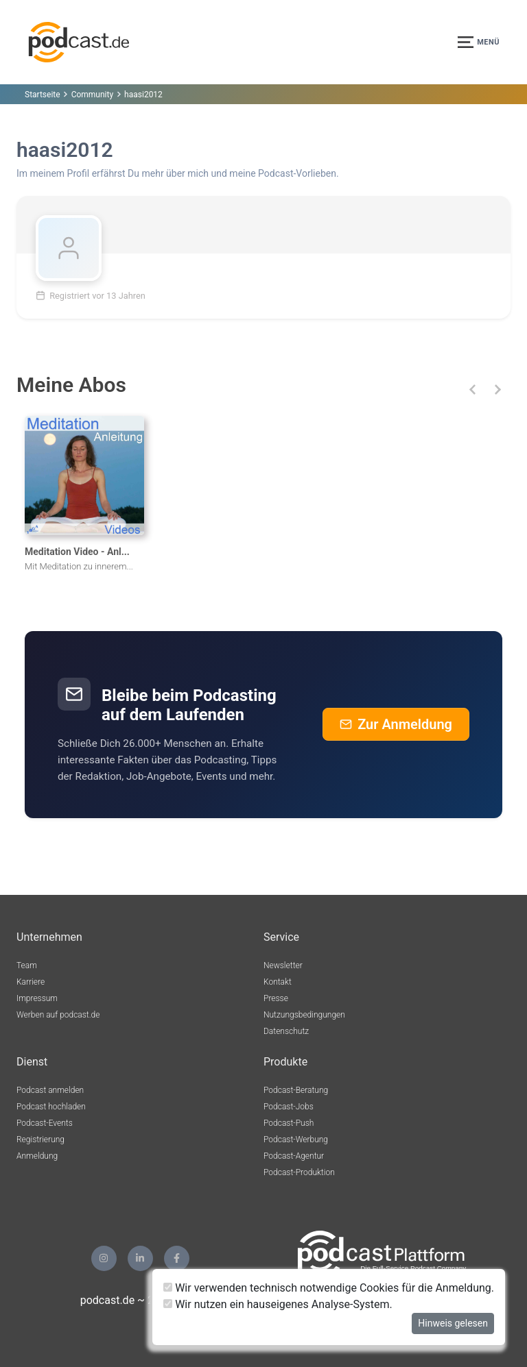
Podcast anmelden (50, 1090)
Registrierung (40, 1139)
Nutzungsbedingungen (304, 1015)
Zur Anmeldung (396, 724)
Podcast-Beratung (296, 1090)
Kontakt (278, 982)
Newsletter (283, 965)
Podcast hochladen (51, 1106)
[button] (472, 389)
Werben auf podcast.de (57, 1015)
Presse (276, 998)
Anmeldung (37, 1156)
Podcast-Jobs (289, 1106)
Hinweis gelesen (453, 1323)
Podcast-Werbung (296, 1139)
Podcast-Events (44, 1123)
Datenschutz (286, 1031)
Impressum (37, 998)
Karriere (30, 982)
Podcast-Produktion (299, 1172)
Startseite (42, 94)
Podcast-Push (289, 1123)
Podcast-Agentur (294, 1156)
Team (26, 965)
